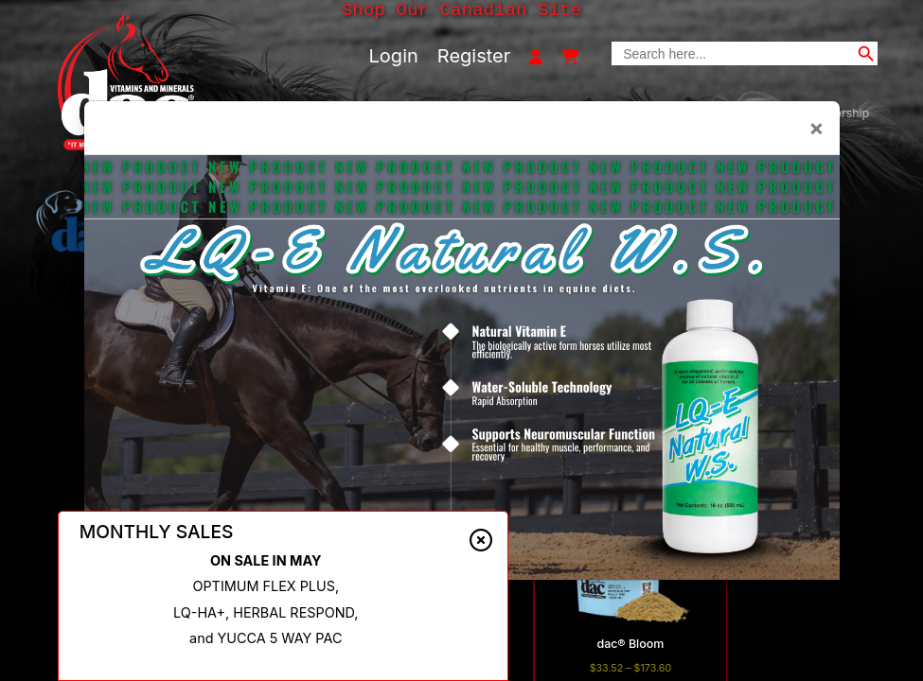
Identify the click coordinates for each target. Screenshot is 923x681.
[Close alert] (481, 541)
